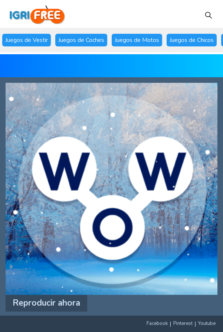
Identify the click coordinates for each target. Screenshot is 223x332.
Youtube (207, 323)
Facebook (157, 323)
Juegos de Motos (137, 40)
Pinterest (183, 323)
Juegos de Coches (81, 40)
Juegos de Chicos (192, 40)
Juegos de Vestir (26, 40)
